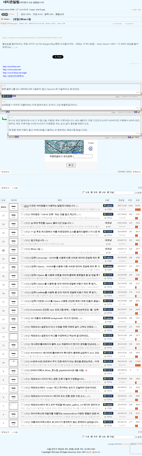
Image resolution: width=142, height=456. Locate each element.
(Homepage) (12, 23)
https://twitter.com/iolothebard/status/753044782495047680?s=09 (32, 37)
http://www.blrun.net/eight (15, 72)
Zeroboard (125, 444)
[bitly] (138, 92)
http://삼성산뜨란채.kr (13, 76)
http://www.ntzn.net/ (12, 69)
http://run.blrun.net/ (11, 66)
